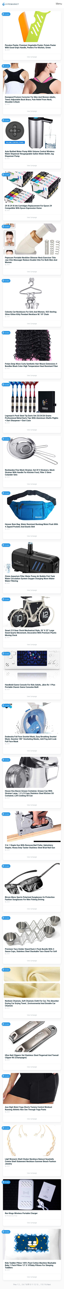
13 (37, 1285)
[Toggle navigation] (57, 4)
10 (30, 1285)
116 (45, 1285)
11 (32, 1285)
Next (49, 1285)
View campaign (32, 57)
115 (41, 1285)
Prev (15, 1285)
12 (35, 1285)
